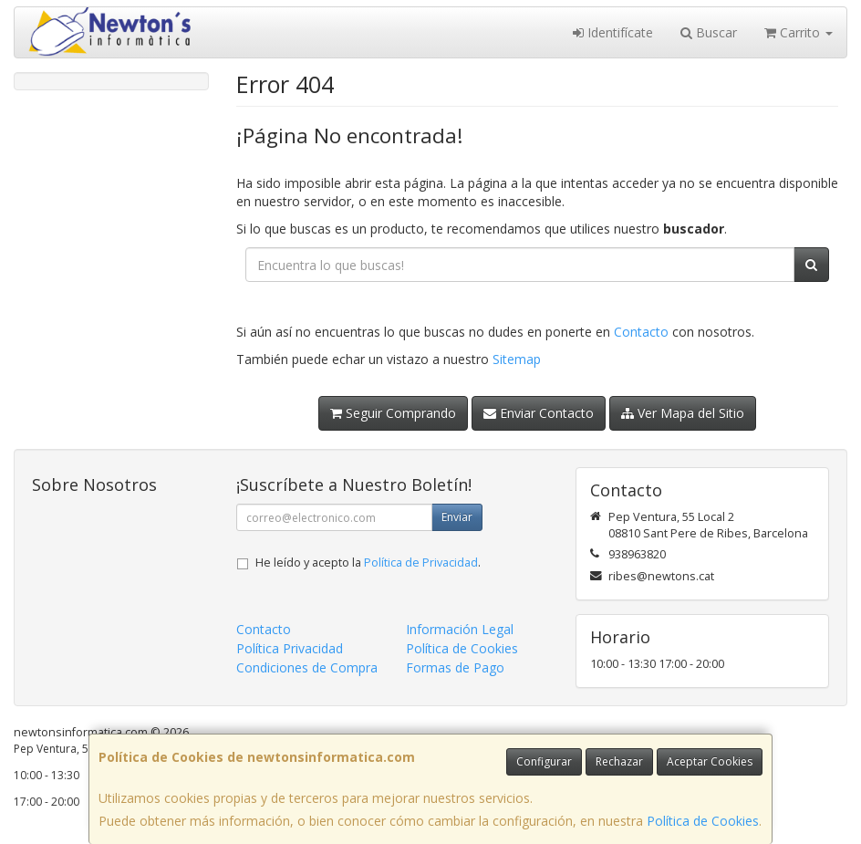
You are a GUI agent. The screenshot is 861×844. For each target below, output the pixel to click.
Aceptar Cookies (709, 761)
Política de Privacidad (421, 562)
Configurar (544, 761)
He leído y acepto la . (368, 562)
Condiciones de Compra (307, 667)
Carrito (798, 32)
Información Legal (459, 629)
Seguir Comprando (393, 413)
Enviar (456, 517)
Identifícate (613, 32)
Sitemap (517, 359)
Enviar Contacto (538, 413)
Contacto (641, 331)
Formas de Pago (455, 667)
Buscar (708, 32)
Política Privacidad (289, 648)
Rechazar (619, 761)
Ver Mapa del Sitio (682, 413)
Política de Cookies (703, 820)
